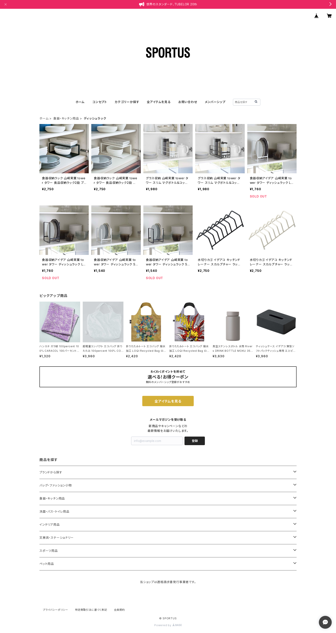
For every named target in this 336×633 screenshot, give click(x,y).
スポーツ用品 (48, 550)
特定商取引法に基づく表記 (91, 609)
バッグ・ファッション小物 (55, 485)
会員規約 (119, 609)
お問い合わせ (187, 102)
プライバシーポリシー (55, 609)
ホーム (80, 102)
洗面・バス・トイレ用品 (54, 511)
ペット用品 (46, 564)
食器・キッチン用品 (66, 118)
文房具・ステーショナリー (56, 537)
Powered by (168, 625)
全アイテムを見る (158, 102)
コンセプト (99, 102)
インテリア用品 (49, 524)
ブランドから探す (50, 472)
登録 (195, 441)
